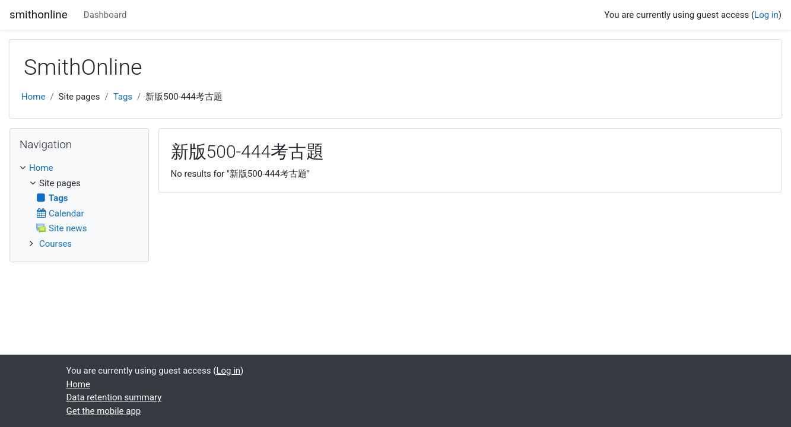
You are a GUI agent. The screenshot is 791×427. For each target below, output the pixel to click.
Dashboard (105, 14)
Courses (55, 243)
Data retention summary (114, 397)
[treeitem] (79, 168)
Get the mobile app (103, 411)
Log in (766, 14)
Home (33, 96)
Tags (122, 96)
